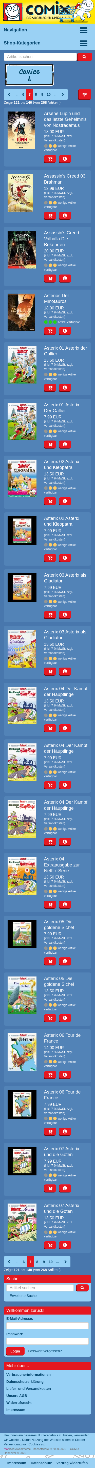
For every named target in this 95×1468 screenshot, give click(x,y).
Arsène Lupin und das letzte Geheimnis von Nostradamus (65, 119)
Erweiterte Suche (23, 1296)
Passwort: (14, 1334)
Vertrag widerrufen (72, 1463)
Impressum (16, 1463)
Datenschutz (41, 1463)
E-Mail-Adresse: (19, 1319)
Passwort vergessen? (45, 1351)
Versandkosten (54, 140)
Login (15, 1351)
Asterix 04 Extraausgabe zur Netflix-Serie (62, 864)
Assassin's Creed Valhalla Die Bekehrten (61, 238)
